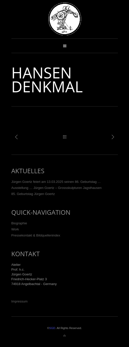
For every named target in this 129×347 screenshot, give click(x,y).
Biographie (19, 223)
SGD (52, 328)
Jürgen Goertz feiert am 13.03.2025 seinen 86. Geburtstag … (56, 182)
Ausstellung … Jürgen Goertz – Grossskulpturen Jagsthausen (56, 188)
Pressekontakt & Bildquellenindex (35, 235)
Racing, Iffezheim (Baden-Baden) (113, 137)
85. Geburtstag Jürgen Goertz (33, 194)
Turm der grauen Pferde (16, 137)
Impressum (19, 301)
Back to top (64, 336)
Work (15, 229)
